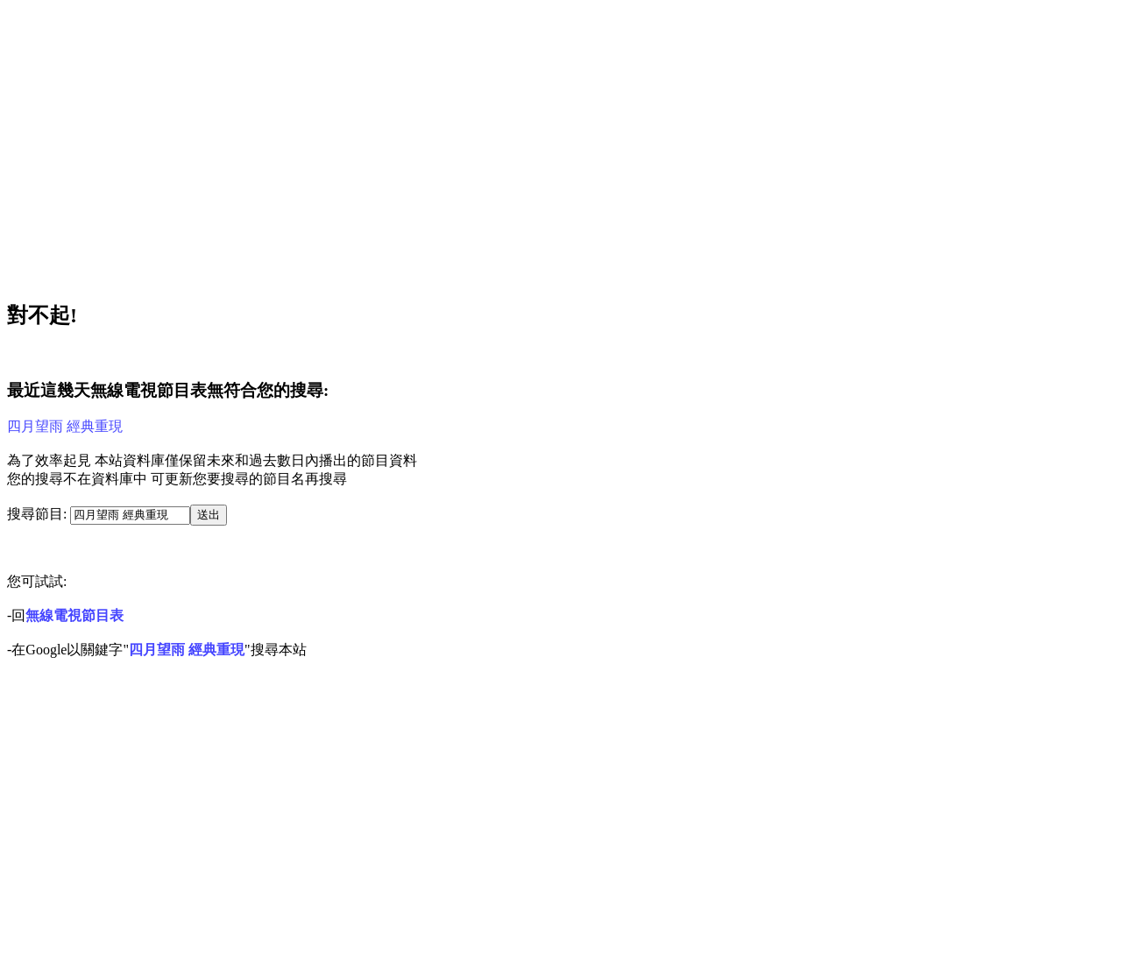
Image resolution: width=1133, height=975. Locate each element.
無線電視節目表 (74, 615)
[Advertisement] (533, 145)
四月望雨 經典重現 (65, 426)
